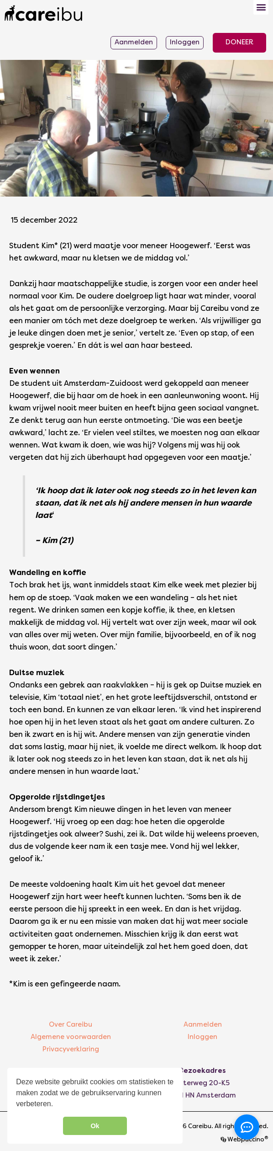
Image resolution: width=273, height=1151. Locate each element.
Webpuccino (247, 1140)
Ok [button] (94, 1126)
